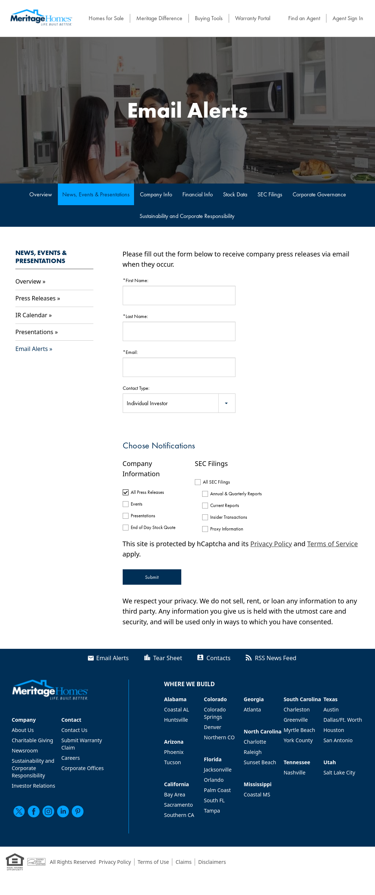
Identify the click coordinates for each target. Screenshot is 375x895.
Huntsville (176, 719)
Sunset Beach (260, 762)
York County (297, 740)
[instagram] (48, 811)
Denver (213, 727)
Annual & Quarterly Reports (233, 494)
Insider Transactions (228, 517)
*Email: (130, 352)
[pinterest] (77, 811)
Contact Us (74, 729)
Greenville (295, 719)
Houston (333, 729)
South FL (214, 800)
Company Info (156, 194)
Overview (40, 194)
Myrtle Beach (299, 729)
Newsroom (25, 750)
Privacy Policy (271, 543)
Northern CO (219, 737)
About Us (23, 729)
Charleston (296, 709)
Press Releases (35, 298)
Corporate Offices (82, 768)
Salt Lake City (339, 772)
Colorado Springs (215, 713)
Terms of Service (332, 543)
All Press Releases (147, 492)
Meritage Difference (159, 18)
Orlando (214, 779)
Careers (70, 757)
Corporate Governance (319, 194)
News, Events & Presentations (96, 194)
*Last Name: (135, 316)
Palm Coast (217, 790)
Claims (183, 861)
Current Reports (224, 505)
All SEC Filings (216, 482)
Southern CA (179, 814)
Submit (152, 577)
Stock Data (235, 194)
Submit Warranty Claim (81, 744)
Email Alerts (31, 349)
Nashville (294, 772)
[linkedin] (63, 811)
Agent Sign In (348, 18)
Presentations (34, 332)
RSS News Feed (275, 658)
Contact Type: (136, 388)
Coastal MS (257, 794)
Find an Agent (304, 18)
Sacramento (178, 804)
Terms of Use (153, 861)
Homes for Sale (106, 18)
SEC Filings (269, 194)
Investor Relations (33, 785)
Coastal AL (176, 709)
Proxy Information (226, 529)
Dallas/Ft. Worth (342, 719)
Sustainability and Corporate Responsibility (187, 216)
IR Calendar (31, 315)
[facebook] (34, 811)
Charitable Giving (32, 740)
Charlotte (255, 741)
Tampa (212, 810)
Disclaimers (212, 861)
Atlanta (252, 709)
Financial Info (197, 194)
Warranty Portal (252, 18)
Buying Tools (209, 18)
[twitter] (19, 811)
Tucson (172, 762)
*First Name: (135, 280)
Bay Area (174, 794)
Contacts (219, 658)
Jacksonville (218, 769)
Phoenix (173, 751)
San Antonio (338, 740)
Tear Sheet (167, 658)
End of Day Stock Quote (153, 527)
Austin (331, 709)
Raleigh (253, 751)
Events (136, 504)
